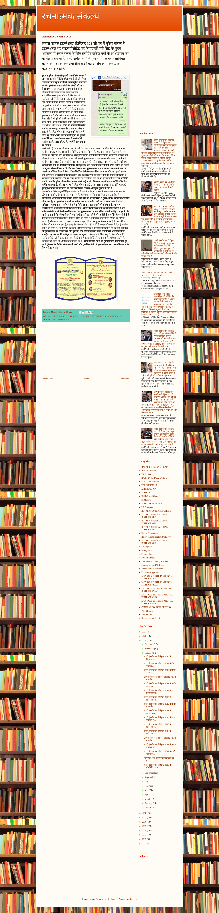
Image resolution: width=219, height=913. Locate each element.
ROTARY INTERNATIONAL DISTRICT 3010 (154, 541)
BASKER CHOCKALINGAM (154, 467)
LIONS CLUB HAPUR (68, 316)
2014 (144, 830)
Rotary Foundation (149, 533)
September (149, 773)
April (147, 795)
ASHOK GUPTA (148, 489)
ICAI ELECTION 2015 (151, 503)
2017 (144, 817)
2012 (144, 839)
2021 (144, 632)
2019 (144, 640)
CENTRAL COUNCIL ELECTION (156, 607)
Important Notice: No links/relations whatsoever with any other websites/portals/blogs (157, 275)
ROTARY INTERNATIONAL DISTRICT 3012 (154, 515)
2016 (144, 822)
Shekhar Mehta (147, 614)
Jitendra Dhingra (148, 471)
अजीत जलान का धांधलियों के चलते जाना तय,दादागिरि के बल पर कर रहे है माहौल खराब (164, 186)
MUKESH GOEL (50, 319)
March (148, 799)
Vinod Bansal (147, 611)
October (148, 653)
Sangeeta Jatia (63, 319)
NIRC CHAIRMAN (150, 481)
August (148, 777)
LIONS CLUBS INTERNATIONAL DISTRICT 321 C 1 (101, 316)
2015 (144, 826)
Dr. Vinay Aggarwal (150, 572)
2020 (144, 636)
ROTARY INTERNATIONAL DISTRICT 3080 (154, 522)
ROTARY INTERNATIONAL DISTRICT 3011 (154, 528)
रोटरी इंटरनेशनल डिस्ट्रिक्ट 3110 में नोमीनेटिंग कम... (157, 766)
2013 (144, 835)
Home (86, 379)
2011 (144, 843)
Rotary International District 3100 (156, 537)
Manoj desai (146, 550)
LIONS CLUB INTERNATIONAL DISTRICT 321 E (156, 577)
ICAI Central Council (150, 496)
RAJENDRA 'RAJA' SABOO (154, 478)
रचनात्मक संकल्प (70, 16)
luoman (114, 899)
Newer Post (48, 379)
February (149, 803)
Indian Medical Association (153, 569)
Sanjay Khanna (147, 554)
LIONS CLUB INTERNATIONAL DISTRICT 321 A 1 (156, 583)
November (149, 649)
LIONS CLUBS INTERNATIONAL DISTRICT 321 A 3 (157, 589)
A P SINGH (53, 316)
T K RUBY (146, 474)
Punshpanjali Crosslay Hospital (154, 561)
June (147, 786)
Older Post (124, 379)
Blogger (132, 899)
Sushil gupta (146, 547)
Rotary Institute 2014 (150, 618)
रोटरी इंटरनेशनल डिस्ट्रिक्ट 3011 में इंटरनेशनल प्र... (157, 712)
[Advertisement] (86, 351)
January (148, 808)
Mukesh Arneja (148, 558)
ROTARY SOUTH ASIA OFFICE (156, 511)
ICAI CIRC (146, 493)
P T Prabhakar (147, 507)
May (147, 790)
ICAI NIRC (146, 500)
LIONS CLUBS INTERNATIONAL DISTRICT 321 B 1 (157, 596)
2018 (144, 813)
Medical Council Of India (152, 565)
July (147, 781)
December (149, 644)
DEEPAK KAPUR (149, 485)
